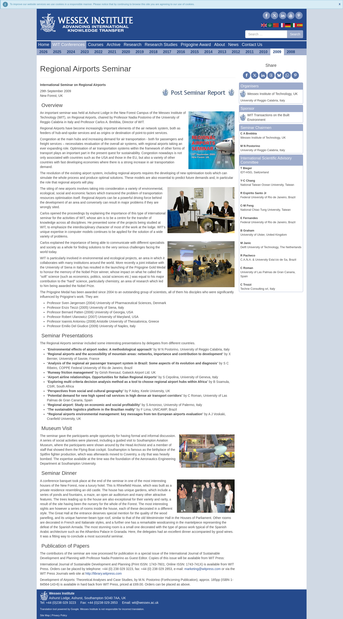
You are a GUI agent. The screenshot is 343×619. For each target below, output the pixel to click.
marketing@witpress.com (202, 569)
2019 (140, 52)
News (233, 44)
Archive (113, 44)
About (219, 44)
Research (132, 44)
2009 (277, 52)
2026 (43, 52)
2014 (208, 52)
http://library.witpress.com (103, 573)
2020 (126, 52)
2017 (167, 52)
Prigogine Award (196, 44)
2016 (181, 52)
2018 (153, 52)
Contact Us (252, 44)
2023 (85, 52)
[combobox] (266, 34)
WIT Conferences (69, 44)
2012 (236, 52)
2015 (195, 52)
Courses (95, 44)
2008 (291, 52)
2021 (112, 52)
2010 (263, 52)
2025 (57, 52)
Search (295, 34)
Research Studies (161, 44)
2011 (249, 52)
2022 (98, 52)
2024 (71, 52)
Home (43, 44)
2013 (222, 52)
